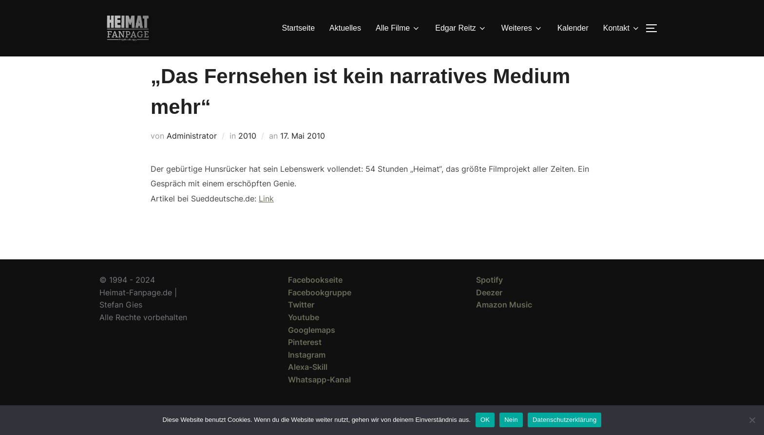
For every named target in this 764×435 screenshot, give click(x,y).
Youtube (303, 335)
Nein (511, 419)
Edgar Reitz (461, 28)
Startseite (298, 28)
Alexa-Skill (307, 384)
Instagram (306, 372)
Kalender (573, 28)
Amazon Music (504, 322)
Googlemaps (311, 347)
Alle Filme (398, 28)
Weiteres (522, 28)
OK (485, 419)
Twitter (301, 322)
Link (266, 216)
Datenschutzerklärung (564, 419)
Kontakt (621, 28)
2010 (247, 153)
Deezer (489, 310)
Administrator (192, 153)
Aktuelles (345, 28)
